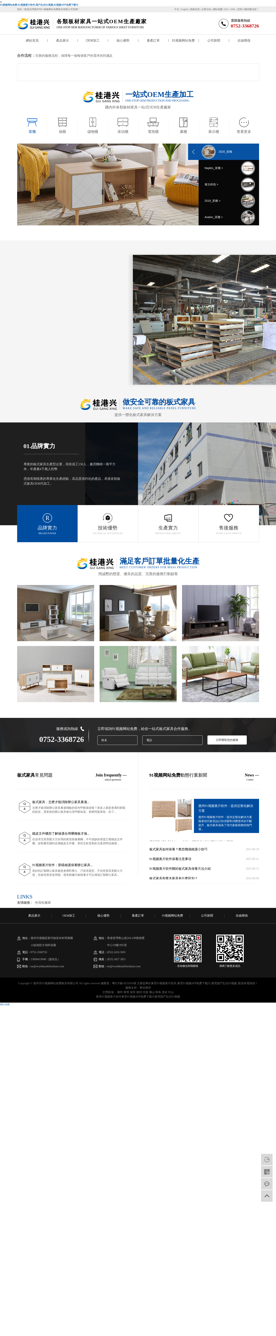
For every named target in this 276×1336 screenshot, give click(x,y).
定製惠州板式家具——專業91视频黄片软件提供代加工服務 (191, 841)
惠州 (139, 992)
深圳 (132, 992)
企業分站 (206, 9)
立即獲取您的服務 (227, 740)
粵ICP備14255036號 (124, 983)
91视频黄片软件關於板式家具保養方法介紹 (180, 870)
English (185, 9)
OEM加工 (92, 40)
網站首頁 (32, 40)
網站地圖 (218, 9)
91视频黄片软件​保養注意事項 (170, 860)
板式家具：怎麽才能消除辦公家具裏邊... (61, 802)
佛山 (152, 992)
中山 (171, 992)
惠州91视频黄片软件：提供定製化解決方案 (225, 808)
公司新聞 (213, 40)
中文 (176, 9)
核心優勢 (123, 40)
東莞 (126, 992)
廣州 (120, 992)
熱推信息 (195, 9)
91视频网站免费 (183, 40)
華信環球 (145, 987)
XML (232, 9)
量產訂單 (153, 40)
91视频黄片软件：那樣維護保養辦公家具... (62, 865)
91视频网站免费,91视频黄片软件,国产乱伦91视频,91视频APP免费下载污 (39, 4)
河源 (145, 992)
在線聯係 (243, 40)
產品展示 (62, 40)
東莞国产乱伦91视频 (224, 983)
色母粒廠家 (43, 902)
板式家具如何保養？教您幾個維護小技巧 (178, 850)
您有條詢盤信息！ (248, 9)
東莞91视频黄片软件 (163, 983)
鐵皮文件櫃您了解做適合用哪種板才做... (61, 833)
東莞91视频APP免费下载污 (194, 983)
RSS (226, 9)
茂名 (164, 992)
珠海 (158, 992)
